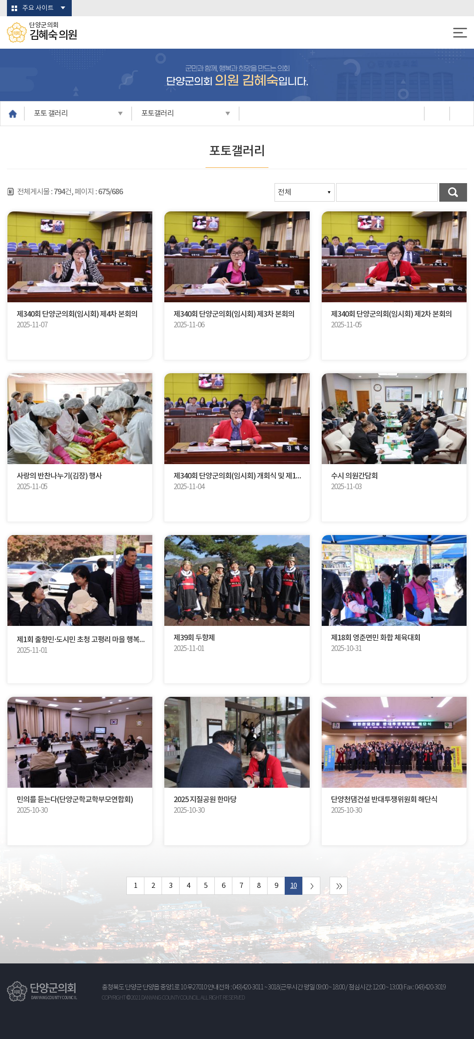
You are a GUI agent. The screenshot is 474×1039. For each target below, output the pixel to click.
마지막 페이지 (339, 886)
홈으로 (12, 114)
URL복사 (461, 114)
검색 (453, 192)
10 (293, 886)
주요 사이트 (38, 8)
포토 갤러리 (51, 113)
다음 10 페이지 (311, 886)
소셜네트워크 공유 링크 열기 (436, 114)
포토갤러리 (157, 113)
